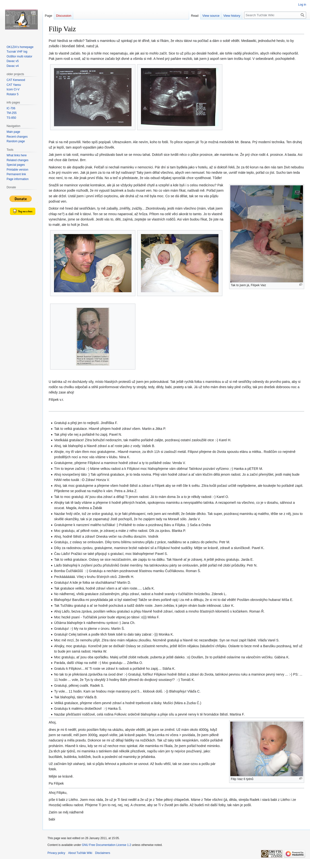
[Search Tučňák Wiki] (275, 15)
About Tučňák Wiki (80, 853)
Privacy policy (56, 853)
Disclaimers (102, 853)
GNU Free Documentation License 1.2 (106, 845)
